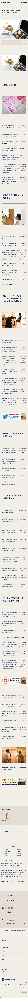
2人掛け (21, 867)
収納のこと (6, 853)
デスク (7, 872)
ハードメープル (5, 876)
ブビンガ (23, 881)
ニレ (20, 881)
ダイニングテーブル (5, 867)
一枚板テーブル (17, 868)
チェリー (19, 874)
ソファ (3, 872)
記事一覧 (6, 930)
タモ (17, 876)
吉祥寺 (12, 863)
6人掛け (16, 867)
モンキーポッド (13, 878)
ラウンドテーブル (5, 868)
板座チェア (12, 870)
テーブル (17, 865)
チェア (22, 868)
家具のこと (6, 849)
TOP (2, 930)
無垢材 (21, 863)
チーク (7, 878)
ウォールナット (13, 874)
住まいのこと (6, 855)
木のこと (18, 851)
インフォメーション (20, 855)
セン (24, 878)
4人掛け (12, 867)
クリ (16, 881)
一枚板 (11, 868)
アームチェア (23, 870)
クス (21, 878)
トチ (18, 878)
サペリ (3, 878)
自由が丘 (7, 863)
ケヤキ (3, 879)
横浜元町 (16, 863)
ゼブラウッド (15, 879)
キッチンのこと (19, 853)
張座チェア (18, 870)
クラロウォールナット (6, 881)
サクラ (7, 879)
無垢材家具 (4, 865)
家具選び (12, 865)
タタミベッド (16, 872)
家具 (8, 865)
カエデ (13, 881)
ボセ (11, 879)
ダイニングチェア (5, 870)
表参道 (3, 863)
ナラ (10, 876)
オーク (13, 876)
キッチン (22, 872)
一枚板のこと (19, 849)
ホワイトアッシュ (22, 876)
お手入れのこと (7, 851)
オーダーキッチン (5, 874)
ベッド (11, 872)
